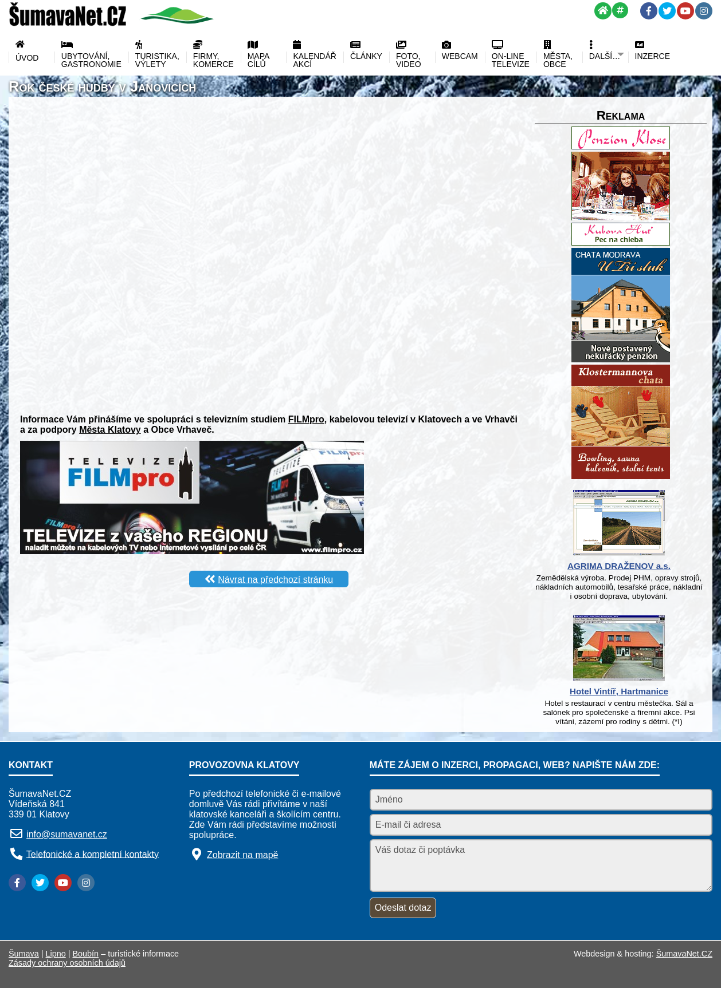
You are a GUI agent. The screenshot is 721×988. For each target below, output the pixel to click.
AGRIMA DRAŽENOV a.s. (619, 566)
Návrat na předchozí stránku (275, 579)
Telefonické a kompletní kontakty (92, 854)
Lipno (56, 953)
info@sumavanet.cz (66, 834)
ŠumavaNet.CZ (684, 953)
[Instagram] (703, 10)
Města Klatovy (110, 429)
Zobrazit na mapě (243, 855)
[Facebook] (648, 10)
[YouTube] (685, 10)
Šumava (24, 953)
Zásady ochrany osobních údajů (67, 962)
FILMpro (306, 419)
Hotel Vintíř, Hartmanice (619, 691)
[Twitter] (667, 10)
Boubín (86, 953)
